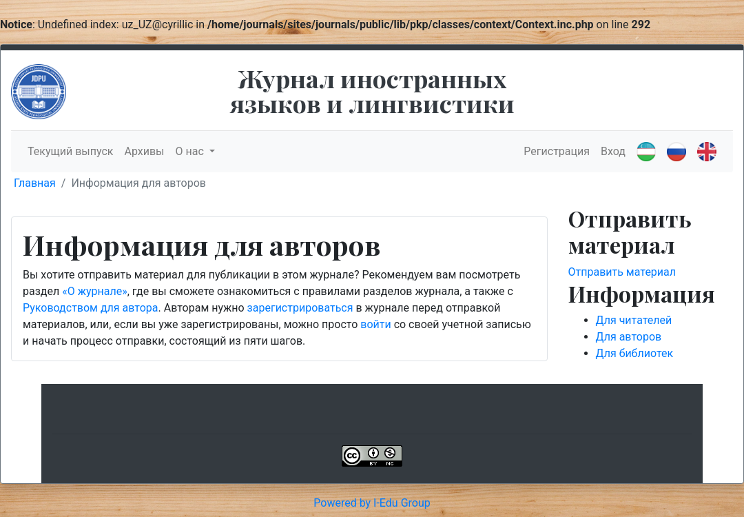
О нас (191, 151)
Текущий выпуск (70, 151)
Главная (35, 183)
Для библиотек (635, 353)
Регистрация (557, 151)
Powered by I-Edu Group (371, 502)
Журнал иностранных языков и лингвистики (372, 90)
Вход (613, 151)
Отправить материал (622, 271)
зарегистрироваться (300, 307)
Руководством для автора (90, 307)
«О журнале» (94, 291)
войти (375, 324)
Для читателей (634, 320)
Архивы (144, 151)
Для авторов (629, 336)
